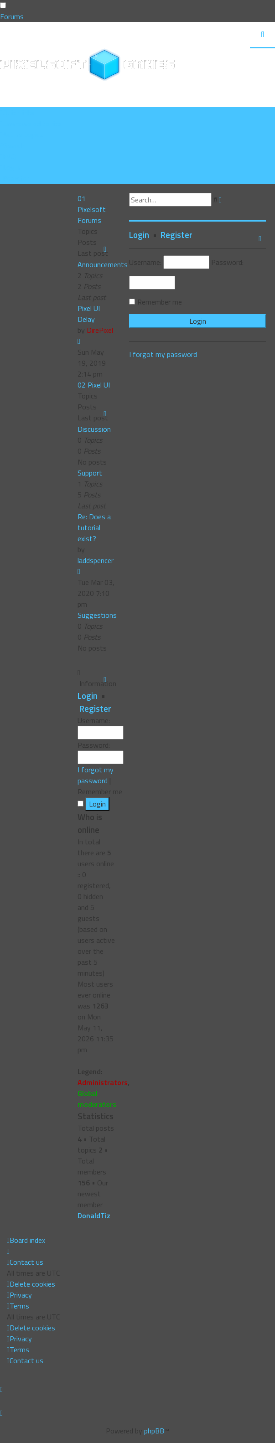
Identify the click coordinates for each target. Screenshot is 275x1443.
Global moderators (97, 1099)
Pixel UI (99, 384)
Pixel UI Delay (89, 314)
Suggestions (97, 615)
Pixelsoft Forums (92, 215)
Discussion (94, 429)
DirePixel (100, 330)
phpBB (154, 1430)
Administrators (103, 1082)
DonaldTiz (94, 1215)
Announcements (103, 264)
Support (90, 472)
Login (88, 695)
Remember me (159, 301)
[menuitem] (31, 123)
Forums (12, 16)
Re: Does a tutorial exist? (94, 527)
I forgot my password (96, 775)
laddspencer (96, 560)
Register (95, 708)
